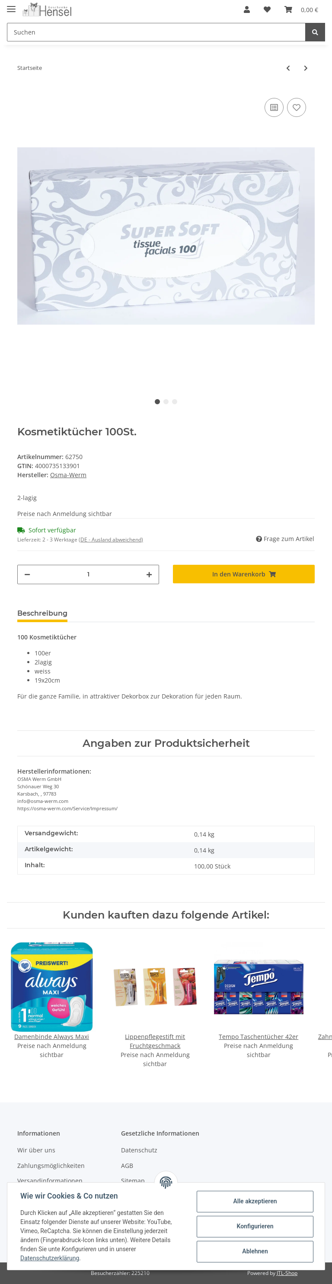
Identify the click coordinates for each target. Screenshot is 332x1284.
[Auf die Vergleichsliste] (274, 107)
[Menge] (88, 574)
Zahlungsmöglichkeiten (51, 1165)
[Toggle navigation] (11, 5)
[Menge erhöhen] (149, 574)
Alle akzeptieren (254, 1201)
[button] (247, 9)
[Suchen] (156, 32)
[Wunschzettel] (267, 9)
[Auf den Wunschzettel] (296, 107)
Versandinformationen (50, 1181)
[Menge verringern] (27, 574)
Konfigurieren (254, 1226)
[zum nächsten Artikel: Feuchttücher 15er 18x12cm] (306, 68)
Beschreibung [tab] (42, 613)
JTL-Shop (287, 1273)
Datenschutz (139, 1150)
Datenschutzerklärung (50, 1258)
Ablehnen (254, 1251)
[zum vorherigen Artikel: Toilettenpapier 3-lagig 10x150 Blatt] (288, 68)
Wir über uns (36, 1150)
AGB (127, 1165)
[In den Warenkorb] (244, 574)
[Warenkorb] (301, 9)
